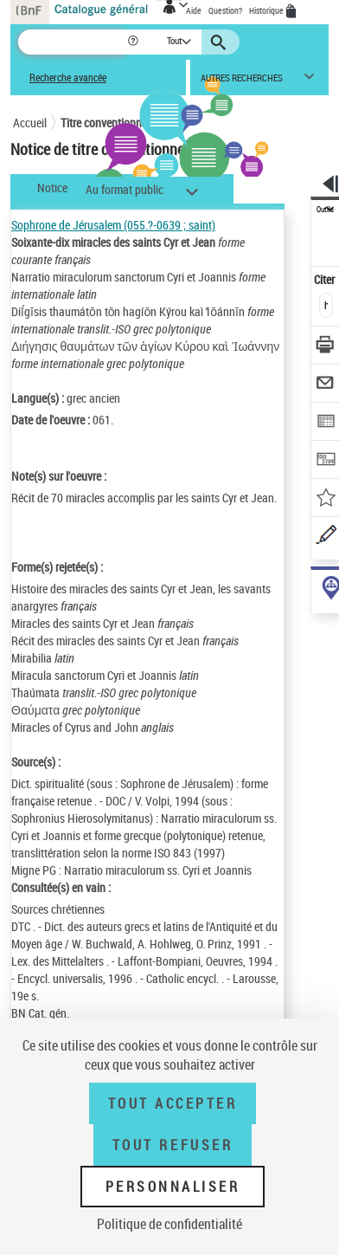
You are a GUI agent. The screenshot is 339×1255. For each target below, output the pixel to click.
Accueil (30, 122)
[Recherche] (72, 42)
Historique (267, 10)
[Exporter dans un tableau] (325, 423)
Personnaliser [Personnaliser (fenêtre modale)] (173, 1186)
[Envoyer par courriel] (325, 385)
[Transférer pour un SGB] (325, 461)
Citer (325, 279)
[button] (134, 42)
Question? (225, 10)
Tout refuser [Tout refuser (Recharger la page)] (172, 1145)
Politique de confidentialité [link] (169, 1223)
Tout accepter (173, 1103)
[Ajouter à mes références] (325, 499)
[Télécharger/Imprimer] (325, 346)
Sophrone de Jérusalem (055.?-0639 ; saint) (113, 225)
